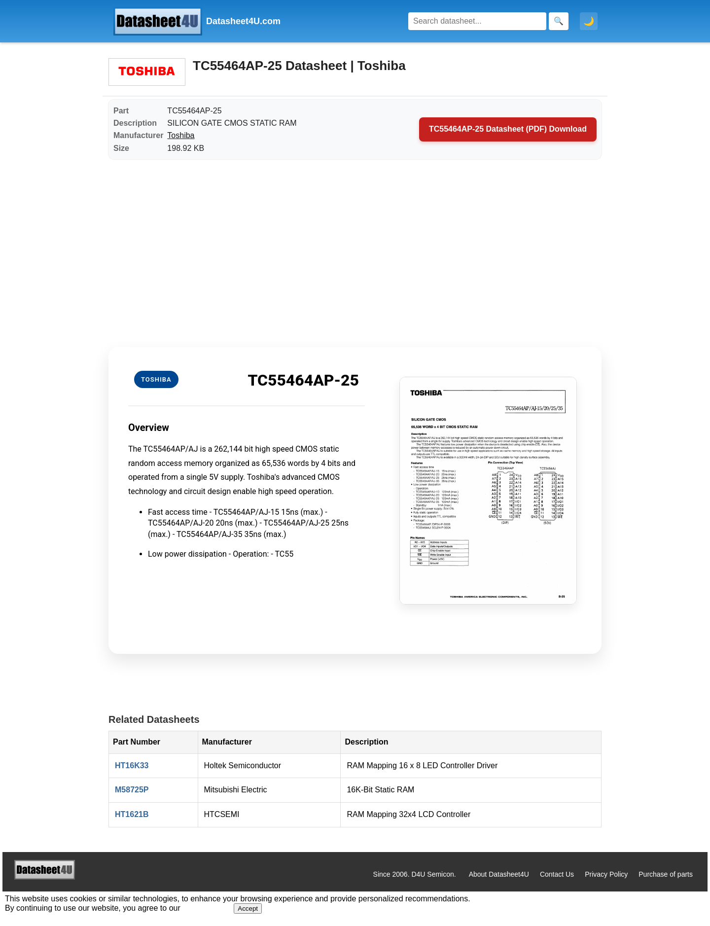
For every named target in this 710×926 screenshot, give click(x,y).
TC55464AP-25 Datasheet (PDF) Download (508, 129)
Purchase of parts (666, 874)
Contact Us (557, 874)
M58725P (132, 789)
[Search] (477, 21)
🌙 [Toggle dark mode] (588, 21)
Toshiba (180, 135)
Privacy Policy (606, 874)
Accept (248, 908)
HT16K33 (131, 765)
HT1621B (131, 814)
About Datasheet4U (499, 874)
